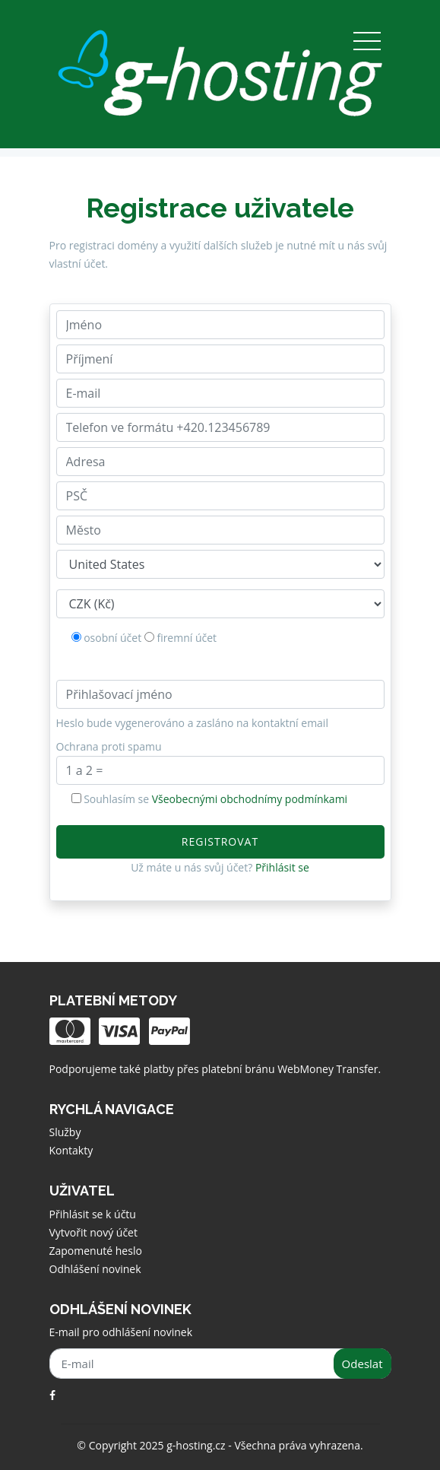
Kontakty (71, 1150)
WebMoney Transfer (327, 1069)
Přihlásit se (282, 867)
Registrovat (220, 841)
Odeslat (362, 1363)
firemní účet (187, 637)
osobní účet (112, 637)
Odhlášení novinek (95, 1269)
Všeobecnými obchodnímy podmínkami (249, 799)
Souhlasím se (215, 799)
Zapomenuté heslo (95, 1250)
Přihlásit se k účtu (92, 1214)
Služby (65, 1132)
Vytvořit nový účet (93, 1232)
